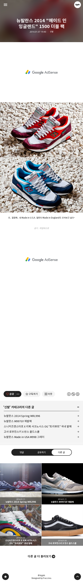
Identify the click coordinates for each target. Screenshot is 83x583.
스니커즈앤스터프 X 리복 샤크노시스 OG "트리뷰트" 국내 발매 (38, 426)
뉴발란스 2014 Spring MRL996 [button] (20, 483)
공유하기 (41, 452)
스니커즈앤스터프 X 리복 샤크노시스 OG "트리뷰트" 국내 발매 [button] (20, 525)
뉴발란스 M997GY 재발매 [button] (62, 483)
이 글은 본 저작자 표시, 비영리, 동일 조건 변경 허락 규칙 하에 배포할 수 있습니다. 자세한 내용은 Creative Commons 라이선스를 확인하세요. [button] (73, 394)
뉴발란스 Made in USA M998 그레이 (24, 437)
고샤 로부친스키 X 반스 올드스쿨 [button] (62, 525)
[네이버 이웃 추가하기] (48, 394)
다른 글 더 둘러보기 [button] (39, 556)
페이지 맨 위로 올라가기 (77, 576)
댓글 (21, 452)
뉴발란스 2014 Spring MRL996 (22, 416)
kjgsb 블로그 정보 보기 (77, 4)
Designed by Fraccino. (42, 578)
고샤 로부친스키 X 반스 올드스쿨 (22, 431)
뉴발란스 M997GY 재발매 (18, 421)
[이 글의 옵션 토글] (18, 394)
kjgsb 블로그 (5, 576)
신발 (51, 31)
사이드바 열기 (5, 4)
